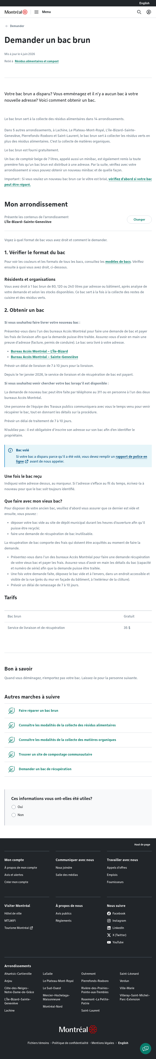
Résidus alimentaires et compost (37, 61)
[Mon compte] (149, 12)
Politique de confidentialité (70, 1043)
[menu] (42, 12)
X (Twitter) (116, 935)
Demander (17, 26)
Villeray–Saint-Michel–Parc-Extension (135, 997)
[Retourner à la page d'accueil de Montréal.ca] (16, 12)
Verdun (124, 981)
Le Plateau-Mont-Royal (58, 981)
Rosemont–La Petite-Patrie (95, 1001)
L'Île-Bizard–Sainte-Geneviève (17, 1001)
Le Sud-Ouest (52, 988)
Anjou (8, 981)
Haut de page (142, 844)
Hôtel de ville (13, 913)
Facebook (116, 913)
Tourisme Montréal (16, 928)
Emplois (112, 874)
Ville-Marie (127, 988)
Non (21, 815)
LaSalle (48, 973)
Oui (20, 807)
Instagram (116, 921)
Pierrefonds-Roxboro (95, 981)
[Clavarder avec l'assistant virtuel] (145, 1048)
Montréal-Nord (52, 1006)
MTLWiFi (10, 920)
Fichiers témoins (38, 1043)
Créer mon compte (16, 882)
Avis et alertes (13, 874)
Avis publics (63, 913)
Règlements (63, 920)
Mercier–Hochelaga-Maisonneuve (56, 997)
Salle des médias (67, 874)
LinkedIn (115, 928)
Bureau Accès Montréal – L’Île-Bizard (39, 351)
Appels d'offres (117, 867)
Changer (139, 219)
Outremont (88, 973)
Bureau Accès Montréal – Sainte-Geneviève (44, 357)
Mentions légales (103, 1043)
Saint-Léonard (129, 973)
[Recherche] (139, 12)
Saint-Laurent (90, 1010)
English (144, 3)
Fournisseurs (115, 882)
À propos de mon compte (20, 867)
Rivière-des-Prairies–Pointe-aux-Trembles (95, 990)
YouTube (115, 942)
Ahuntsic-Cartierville (18, 973)
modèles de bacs (118, 262)
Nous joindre (64, 867)
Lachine (9, 1010)
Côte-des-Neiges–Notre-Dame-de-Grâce (19, 990)
